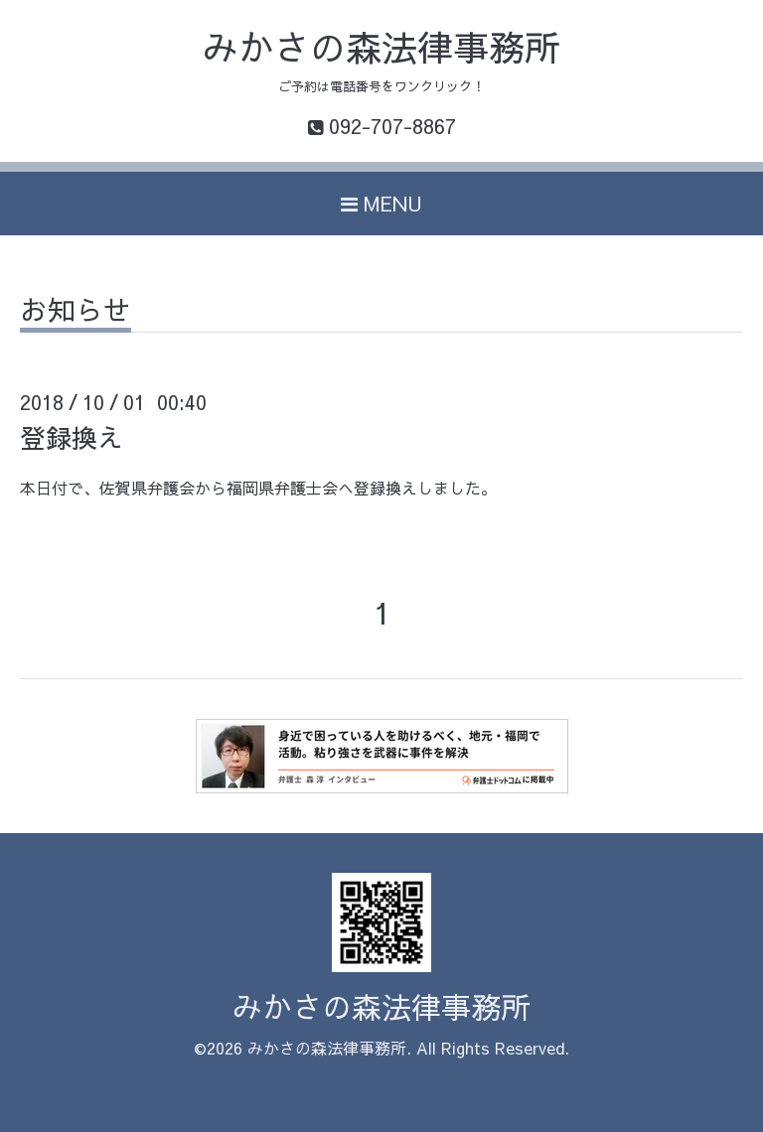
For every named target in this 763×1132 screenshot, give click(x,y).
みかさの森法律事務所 (381, 46)
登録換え (71, 437)
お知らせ (75, 312)
